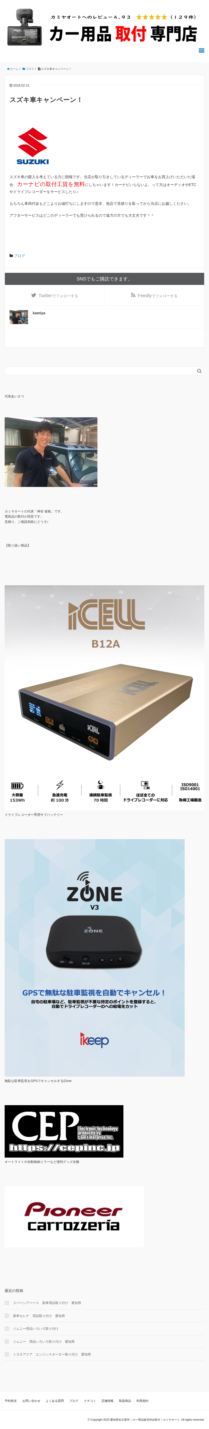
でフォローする (58, 295)
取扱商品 (125, 1401)
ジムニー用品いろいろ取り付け (35, 1328)
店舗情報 (107, 1401)
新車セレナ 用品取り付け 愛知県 (39, 1316)
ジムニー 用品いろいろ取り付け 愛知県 (44, 1341)
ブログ (19, 256)
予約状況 (11, 1401)
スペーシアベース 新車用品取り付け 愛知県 (47, 1303)
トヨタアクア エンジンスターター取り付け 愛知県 (52, 1354)
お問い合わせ (31, 1401)
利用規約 (142, 1401)
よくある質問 (55, 1401)
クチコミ (90, 1401)
